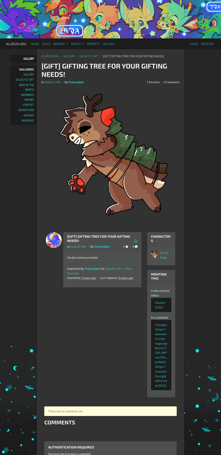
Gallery (108, 44)
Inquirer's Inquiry (27, 97)
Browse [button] (59, 44)
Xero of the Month (26, 87)
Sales (46, 44)
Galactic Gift (25, 79)
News (35, 44)
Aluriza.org (16, 44)
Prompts (93, 44)
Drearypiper (76, 82)
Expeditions (26, 110)
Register (207, 44)
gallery (69, 56)
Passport (28, 120)
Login (194, 44)
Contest (28, 105)
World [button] (76, 44)
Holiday (29, 115)
